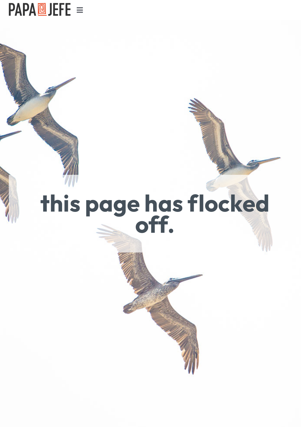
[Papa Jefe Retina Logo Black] (40, 5)
